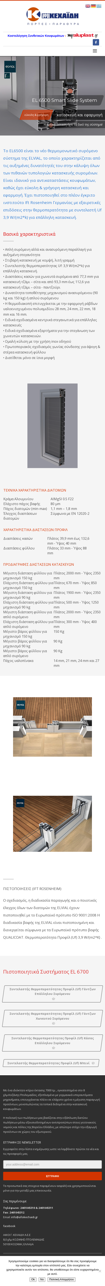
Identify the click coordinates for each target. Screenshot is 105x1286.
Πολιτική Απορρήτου (61, 1279)
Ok (33, 1279)
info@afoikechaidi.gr (24, 1217)
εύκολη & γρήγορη (36, 115)
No (42, 1279)
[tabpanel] (52, 96)
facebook (9, 1226)
